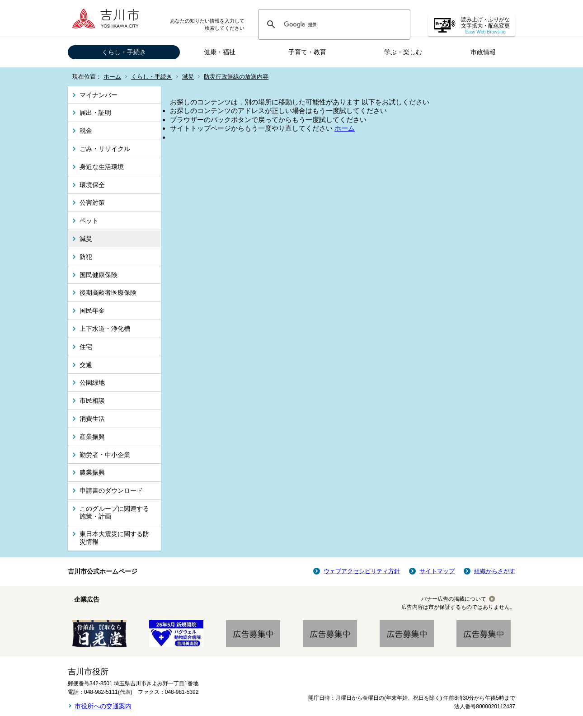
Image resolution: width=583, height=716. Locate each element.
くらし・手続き (124, 52)
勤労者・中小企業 (105, 454)
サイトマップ (437, 571)
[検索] (333, 24)
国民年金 (92, 310)
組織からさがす (494, 571)
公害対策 (92, 202)
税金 (86, 130)
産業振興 (92, 436)
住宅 (86, 346)
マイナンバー (99, 95)
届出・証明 (95, 112)
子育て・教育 (307, 52)
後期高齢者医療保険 (108, 292)
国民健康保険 (99, 274)
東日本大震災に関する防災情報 (114, 537)
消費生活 (92, 418)
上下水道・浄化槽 (105, 328)
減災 (188, 76)
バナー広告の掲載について (453, 599)
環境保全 (92, 184)
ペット (89, 220)
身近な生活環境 (102, 166)
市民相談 (92, 400)
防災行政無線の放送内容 (236, 76)
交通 (86, 364)
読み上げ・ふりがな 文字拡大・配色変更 (485, 25)
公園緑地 (92, 382)
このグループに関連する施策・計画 (114, 512)
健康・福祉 (219, 52)
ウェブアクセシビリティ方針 (362, 571)
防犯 (86, 256)
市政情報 (483, 52)
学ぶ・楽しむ (403, 52)
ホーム (112, 76)
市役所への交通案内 (103, 706)
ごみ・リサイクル (105, 148)
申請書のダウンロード (111, 490)
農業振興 (92, 472)
